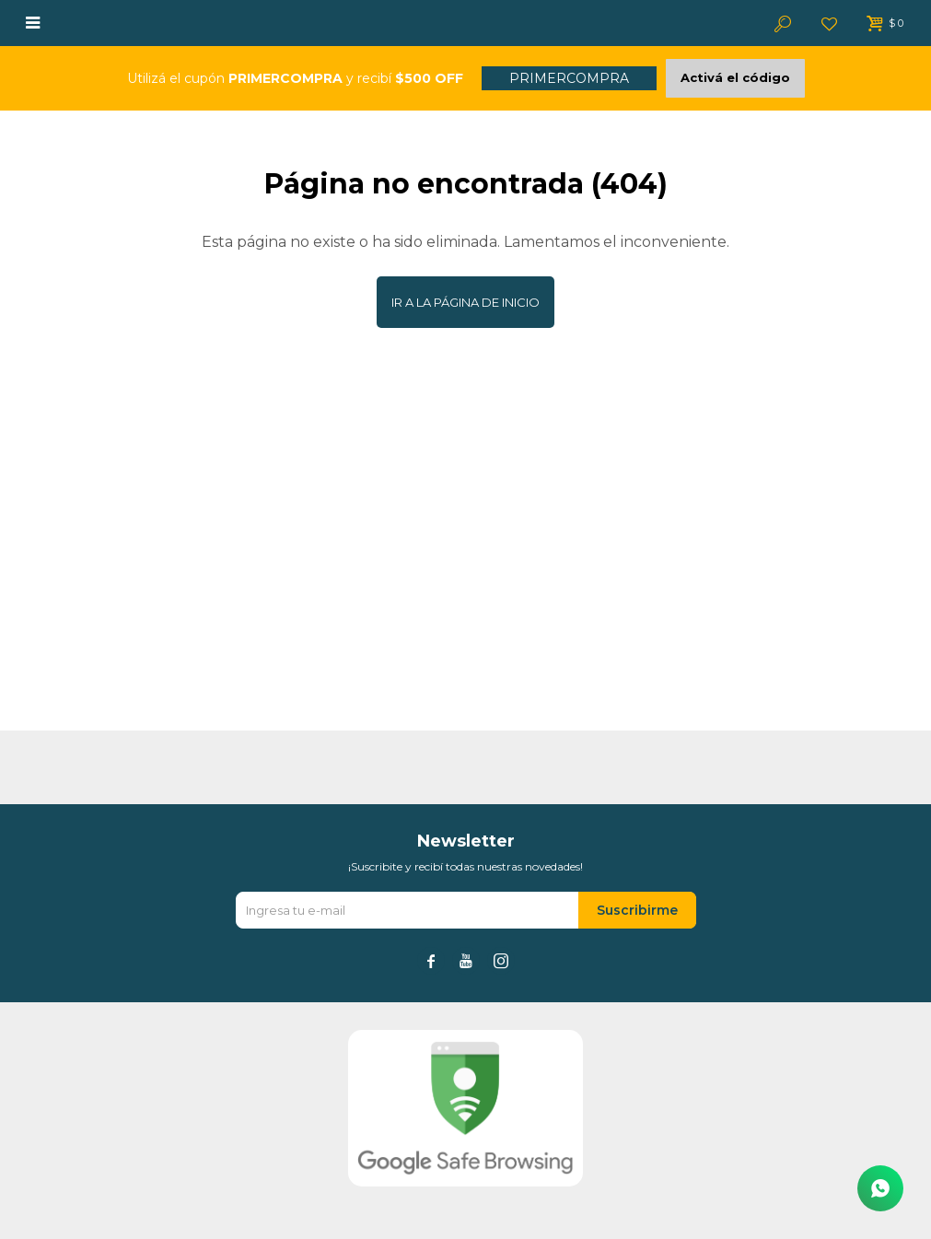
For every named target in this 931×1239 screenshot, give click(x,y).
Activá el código (735, 77)
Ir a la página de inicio (465, 302)
